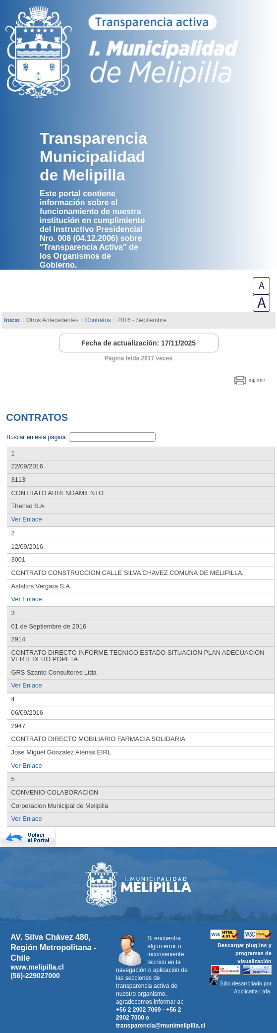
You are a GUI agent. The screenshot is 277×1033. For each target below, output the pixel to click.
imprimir (256, 380)
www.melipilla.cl (37, 967)
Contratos (98, 320)
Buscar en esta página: (37, 437)
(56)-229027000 (35, 975)
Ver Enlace (26, 519)
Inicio (11, 320)
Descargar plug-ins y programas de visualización (245, 953)
